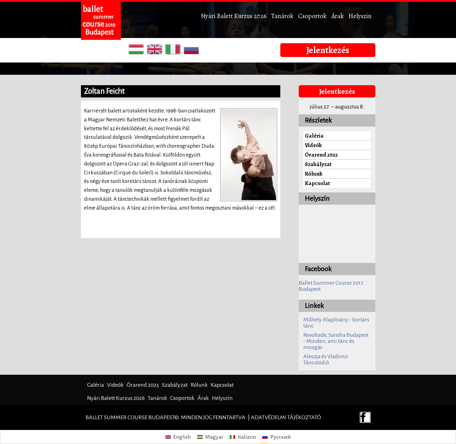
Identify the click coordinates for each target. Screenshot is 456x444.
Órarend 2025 (321, 154)
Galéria (314, 135)
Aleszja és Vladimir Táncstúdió (325, 359)
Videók (313, 145)
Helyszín (360, 15)
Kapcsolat (317, 183)
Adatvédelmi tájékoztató (286, 417)
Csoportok (312, 15)
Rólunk (313, 173)
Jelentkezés (327, 50)
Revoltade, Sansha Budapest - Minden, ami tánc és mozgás (336, 341)
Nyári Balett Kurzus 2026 (233, 15)
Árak (337, 15)
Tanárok (282, 15)
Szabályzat (318, 164)
